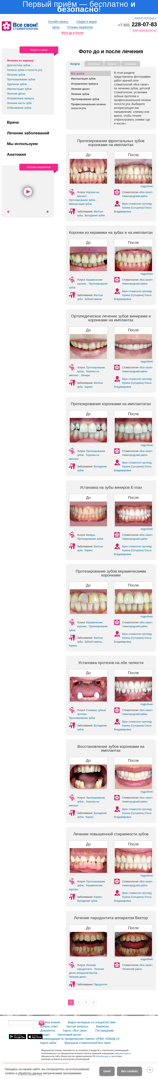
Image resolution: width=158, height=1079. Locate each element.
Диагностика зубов (18, 65)
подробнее (147, 186)
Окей (106, 1071)
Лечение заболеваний (28, 133)
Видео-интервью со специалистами (92, 1022)
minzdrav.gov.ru (103, 1056)
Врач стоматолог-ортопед (136, 203)
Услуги (75, 64)
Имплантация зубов (19, 88)
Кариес (89, 386)
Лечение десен (80, 88)
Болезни (94, 64)
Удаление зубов (17, 84)
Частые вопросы (77, 1026)
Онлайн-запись (58, 21)
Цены (55, 27)
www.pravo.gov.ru (122, 1053)
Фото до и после (72, 32)
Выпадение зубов (95, 215)
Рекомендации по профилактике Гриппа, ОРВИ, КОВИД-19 (79, 1038)
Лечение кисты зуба (19, 103)
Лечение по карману (20, 60)
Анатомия (16, 154)
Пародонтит (100, 984)
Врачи (13, 122)
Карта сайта (48, 1042)
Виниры (85, 375)
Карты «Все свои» (75, 1030)
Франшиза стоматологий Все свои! (87, 1042)
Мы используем (22, 143)
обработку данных (30, 1073)
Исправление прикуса (20, 98)
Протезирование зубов (21, 79)
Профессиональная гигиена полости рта (88, 106)
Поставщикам (104, 1030)
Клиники (130, 64)
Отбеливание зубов (19, 107)
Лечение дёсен (16, 93)
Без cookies (129, 1071)
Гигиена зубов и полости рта (24, 69)
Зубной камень (93, 299)
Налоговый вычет (69, 1034)
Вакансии (102, 1026)
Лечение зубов (16, 74)
